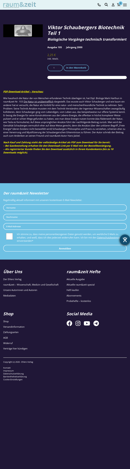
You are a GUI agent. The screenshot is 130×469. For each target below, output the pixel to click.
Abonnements (74, 295)
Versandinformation (14, 326)
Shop (6, 321)
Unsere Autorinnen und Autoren (20, 290)
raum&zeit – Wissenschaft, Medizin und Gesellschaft (31, 284)
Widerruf (8, 343)
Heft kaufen (73, 290)
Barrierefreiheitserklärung (15, 376)
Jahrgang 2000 (74, 47)
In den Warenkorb (76, 67)
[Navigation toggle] (125, 5)
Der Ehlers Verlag (12, 279)
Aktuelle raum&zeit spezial (81, 284)
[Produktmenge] (55, 68)
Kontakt (7, 367)
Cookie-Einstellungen (13, 379)
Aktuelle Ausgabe (76, 279)
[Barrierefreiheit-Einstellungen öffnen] (125, 240)
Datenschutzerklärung (13, 373)
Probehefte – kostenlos (79, 300)
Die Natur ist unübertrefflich (38, 101)
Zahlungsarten (11, 332)
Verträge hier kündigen (15, 348)
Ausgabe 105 (54, 47)
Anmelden (65, 248)
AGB (5, 337)
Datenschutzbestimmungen (111, 237)
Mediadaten (9, 295)
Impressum (8, 370)
